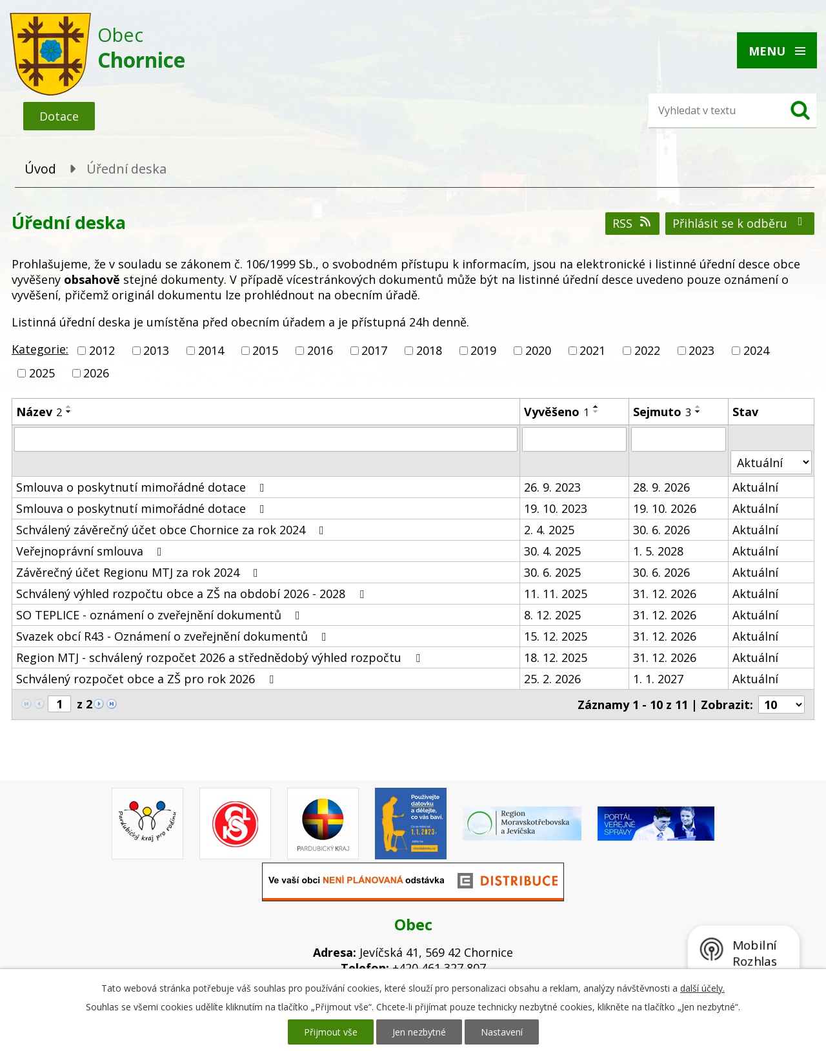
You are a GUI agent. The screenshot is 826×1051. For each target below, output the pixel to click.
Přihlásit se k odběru (740, 223)
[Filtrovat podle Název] (266, 439)
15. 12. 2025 (555, 636)
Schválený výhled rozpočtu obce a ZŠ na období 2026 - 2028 (192, 593)
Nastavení (502, 1032)
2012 (102, 350)
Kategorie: (40, 349)
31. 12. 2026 (664, 593)
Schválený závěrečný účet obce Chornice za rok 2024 (172, 529)
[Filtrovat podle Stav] (771, 462)
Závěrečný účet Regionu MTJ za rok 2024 (139, 572)
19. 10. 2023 (555, 508)
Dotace (59, 116)
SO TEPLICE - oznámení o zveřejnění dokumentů (160, 615)
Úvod (40, 168)
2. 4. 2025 (549, 529)
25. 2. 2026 (552, 678)
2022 (647, 350)
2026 (96, 373)
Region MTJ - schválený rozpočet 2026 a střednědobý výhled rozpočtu (220, 657)
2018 (429, 350)
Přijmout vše (331, 1032)
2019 (483, 350)
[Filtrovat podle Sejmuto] (679, 439)
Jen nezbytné (419, 1032)
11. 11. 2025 (555, 593)
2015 (265, 350)
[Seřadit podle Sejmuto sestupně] (698, 411)
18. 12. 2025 (555, 657)
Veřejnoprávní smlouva (91, 551)
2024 (756, 350)
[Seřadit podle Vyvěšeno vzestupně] (596, 406)
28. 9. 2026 (661, 487)
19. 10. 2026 (664, 508)
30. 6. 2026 (661, 529)
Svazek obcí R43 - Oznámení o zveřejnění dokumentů (174, 636)
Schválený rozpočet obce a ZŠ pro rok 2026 (147, 678)
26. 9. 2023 (552, 487)
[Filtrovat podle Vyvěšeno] (574, 439)
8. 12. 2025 (552, 615)
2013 (156, 350)
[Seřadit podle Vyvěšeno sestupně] (596, 411)
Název (39, 411)
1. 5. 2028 (658, 551)
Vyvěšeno (556, 411)
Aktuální (755, 487)
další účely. (702, 988)
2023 (701, 350)
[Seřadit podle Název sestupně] (69, 411)
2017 (374, 350)
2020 (538, 350)
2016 (320, 350)
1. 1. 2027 (658, 678)
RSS (632, 223)
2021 (592, 350)
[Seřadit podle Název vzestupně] (69, 406)
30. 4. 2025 (552, 551)
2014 (211, 350)
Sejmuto (662, 411)
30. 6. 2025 (552, 572)
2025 (42, 373)
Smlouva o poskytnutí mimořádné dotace (143, 487)
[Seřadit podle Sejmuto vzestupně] (698, 406)
